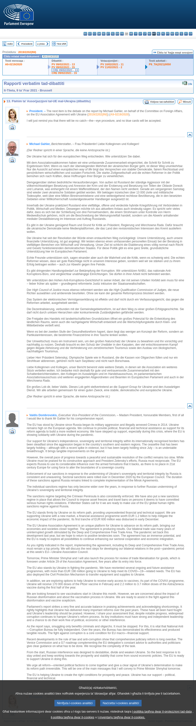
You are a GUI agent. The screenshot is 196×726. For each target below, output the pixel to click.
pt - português (168, 34)
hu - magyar (149, 34)
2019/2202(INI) (27, 52)
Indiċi (10, 43)
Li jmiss (41, 43)
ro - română (172, 34)
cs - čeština (94, 34)
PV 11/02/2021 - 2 (111, 67)
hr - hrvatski (131, 34)
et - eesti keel (108, 34)
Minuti (187, 101)
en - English (117, 34)
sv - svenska (190, 34)
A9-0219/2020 (13, 64)
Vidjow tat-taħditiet (162, 101)
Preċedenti (26, 43)
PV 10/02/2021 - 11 (112, 64)
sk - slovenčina (177, 34)
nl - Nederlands (158, 34)
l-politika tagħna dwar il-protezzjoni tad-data (162, 717)
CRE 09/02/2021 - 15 (64, 73)
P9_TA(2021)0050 (160, 64)
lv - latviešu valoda (140, 34)
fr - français (122, 34)
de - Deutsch (103, 34)
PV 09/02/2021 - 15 (63, 67)
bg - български (85, 34)
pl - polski (163, 34)
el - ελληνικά (113, 34)
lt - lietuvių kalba (145, 34)
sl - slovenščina (181, 34)
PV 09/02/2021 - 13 (63, 64)
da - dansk (99, 34)
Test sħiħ (61, 43)
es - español (90, 34)
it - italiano (135, 34)
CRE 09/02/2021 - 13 (65, 70)
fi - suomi (186, 34)
